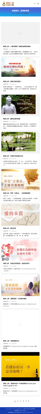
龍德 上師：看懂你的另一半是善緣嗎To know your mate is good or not (19, 384)
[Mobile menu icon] (38, 3)
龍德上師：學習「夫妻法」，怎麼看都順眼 (16, 193)
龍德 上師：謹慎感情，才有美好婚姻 (14, 299)
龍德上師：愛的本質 (9, 228)
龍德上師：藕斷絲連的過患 (11, 119)
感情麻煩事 (5, 49)
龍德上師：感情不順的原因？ (12, 81)
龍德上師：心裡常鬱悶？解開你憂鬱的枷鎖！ (17, 46)
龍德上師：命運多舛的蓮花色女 (13, 156)
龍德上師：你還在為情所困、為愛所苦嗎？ (16, 263)
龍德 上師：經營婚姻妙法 (11, 341)
